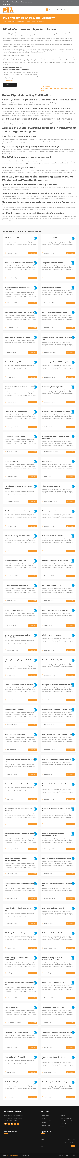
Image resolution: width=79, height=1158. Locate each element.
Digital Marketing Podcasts (67, 1121)
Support (69, 1)
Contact (74, 1)
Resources (71, 9)
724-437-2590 (45, 86)
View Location (33, 253)
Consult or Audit (46, 1125)
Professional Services (26, 1)
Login (63, 1)
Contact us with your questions (49, 1136)
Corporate (52, 9)
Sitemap (62, 1126)
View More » (9, 80)
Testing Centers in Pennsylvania (35, 21)
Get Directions (10, 85)
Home (4, 21)
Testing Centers (20, 21)
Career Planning (62, 9)
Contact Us (63, 1123)
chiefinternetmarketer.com (13, 1120)
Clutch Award (45, 1115)
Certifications (15, 1)
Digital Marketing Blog (66, 1118)
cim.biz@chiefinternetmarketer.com (14, 1118)
